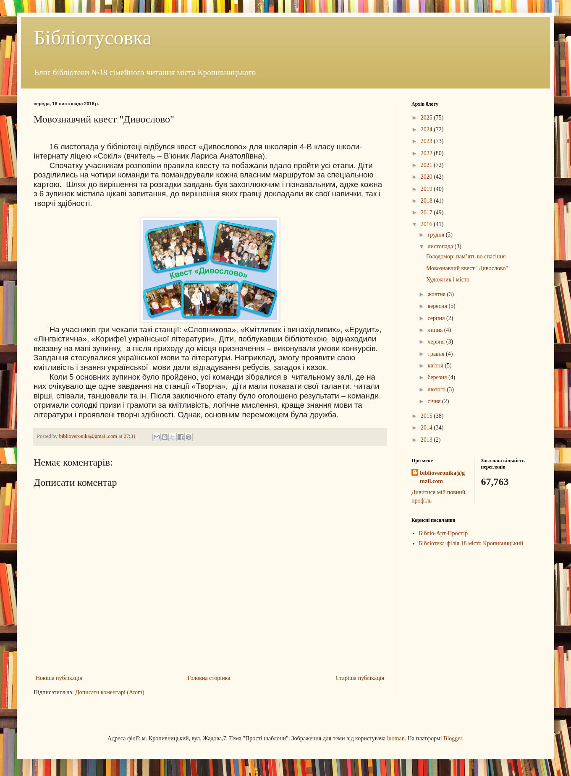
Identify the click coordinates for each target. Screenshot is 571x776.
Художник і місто (447, 279)
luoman (396, 738)
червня (436, 342)
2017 (427, 212)
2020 (427, 177)
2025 (427, 118)
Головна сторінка (209, 678)
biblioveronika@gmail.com (442, 477)
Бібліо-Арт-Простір (443, 533)
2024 (427, 129)
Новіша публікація (59, 678)
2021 (427, 165)
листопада (440, 246)
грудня (436, 235)
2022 (427, 153)
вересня (437, 306)
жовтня (437, 294)
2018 (427, 201)
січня (434, 401)
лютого (437, 389)
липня (435, 330)
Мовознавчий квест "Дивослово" (467, 268)
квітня (436, 365)
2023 (427, 141)
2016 (427, 224)
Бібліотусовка (93, 37)
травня (436, 354)
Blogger (452, 738)
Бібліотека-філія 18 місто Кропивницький (471, 543)
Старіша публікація (359, 678)
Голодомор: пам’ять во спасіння (466, 256)
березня (437, 377)
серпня (436, 318)
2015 (427, 416)
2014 (427, 427)
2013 (427, 440)
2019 (427, 189)
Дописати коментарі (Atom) (109, 692)
